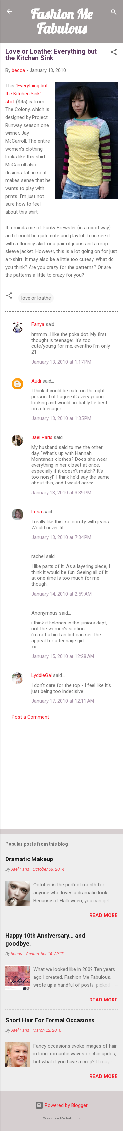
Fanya (37, 324)
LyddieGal (41, 675)
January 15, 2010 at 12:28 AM (62, 656)
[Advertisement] (61, 772)
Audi (36, 381)
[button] (114, 53)
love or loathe (36, 298)
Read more (103, 915)
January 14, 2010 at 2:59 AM (61, 594)
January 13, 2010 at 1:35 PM (61, 418)
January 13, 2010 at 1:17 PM (61, 362)
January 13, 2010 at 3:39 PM (61, 493)
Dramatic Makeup (29, 859)
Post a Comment (30, 717)
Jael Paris (41, 437)
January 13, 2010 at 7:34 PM (61, 537)
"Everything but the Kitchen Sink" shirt (26, 94)
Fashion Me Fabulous (61, 21)
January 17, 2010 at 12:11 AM (62, 701)
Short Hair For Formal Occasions (49, 1020)
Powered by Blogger (61, 1105)
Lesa (36, 512)
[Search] (114, 13)
